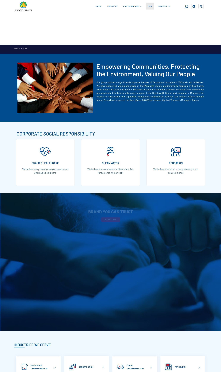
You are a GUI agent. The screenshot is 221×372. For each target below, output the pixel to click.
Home (17, 48)
